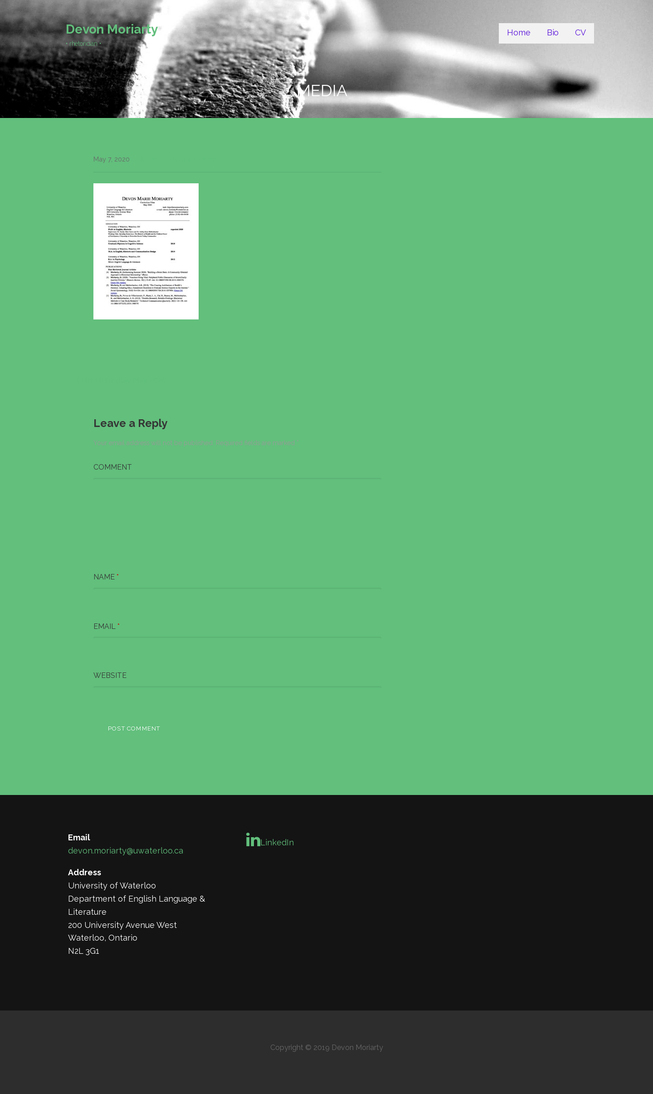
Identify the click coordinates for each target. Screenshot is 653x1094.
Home (518, 32)
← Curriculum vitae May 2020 (117, 380)
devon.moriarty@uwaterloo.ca (125, 850)
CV (580, 32)
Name (106, 577)
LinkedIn (270, 839)
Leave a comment (194, 159)
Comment (112, 467)
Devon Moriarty (112, 29)
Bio (553, 32)
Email (106, 626)
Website (110, 675)
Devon (148, 159)
